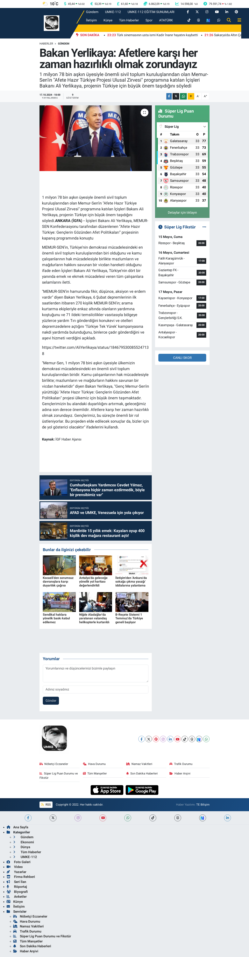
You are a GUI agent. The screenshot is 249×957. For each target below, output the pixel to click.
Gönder (51, 701)
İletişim (91, 20)
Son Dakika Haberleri (142, 773)
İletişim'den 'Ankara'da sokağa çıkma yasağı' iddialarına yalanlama (131, 581)
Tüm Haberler (129, 20)
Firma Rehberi (21, 877)
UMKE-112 (113, 12)
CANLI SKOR (182, 358)
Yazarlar (16, 872)
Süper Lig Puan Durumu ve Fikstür (58, 776)
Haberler (46, 43)
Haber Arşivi (179, 773)
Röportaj (17, 887)
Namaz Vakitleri (139, 764)
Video (15, 867)
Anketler (17, 896)
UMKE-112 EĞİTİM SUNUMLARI (151, 12)
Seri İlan (16, 882)
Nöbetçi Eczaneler (53, 764)
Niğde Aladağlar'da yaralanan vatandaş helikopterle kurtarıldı (94, 618)
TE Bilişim (203, 804)
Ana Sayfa (17, 827)
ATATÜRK (166, 20)
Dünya (21, 847)
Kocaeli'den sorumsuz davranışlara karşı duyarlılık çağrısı (58, 581)
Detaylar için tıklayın (182, 212)
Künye (107, 20)
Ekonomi (23, 842)
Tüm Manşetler (95, 773)
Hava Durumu (94, 764)
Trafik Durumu (180, 764)
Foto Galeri (19, 862)
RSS (46, 804)
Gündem (92, 12)
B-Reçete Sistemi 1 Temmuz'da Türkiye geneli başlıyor (129, 618)
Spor (149, 20)
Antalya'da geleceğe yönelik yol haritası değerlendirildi (93, 581)
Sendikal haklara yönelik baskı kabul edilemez (56, 618)
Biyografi (17, 892)
